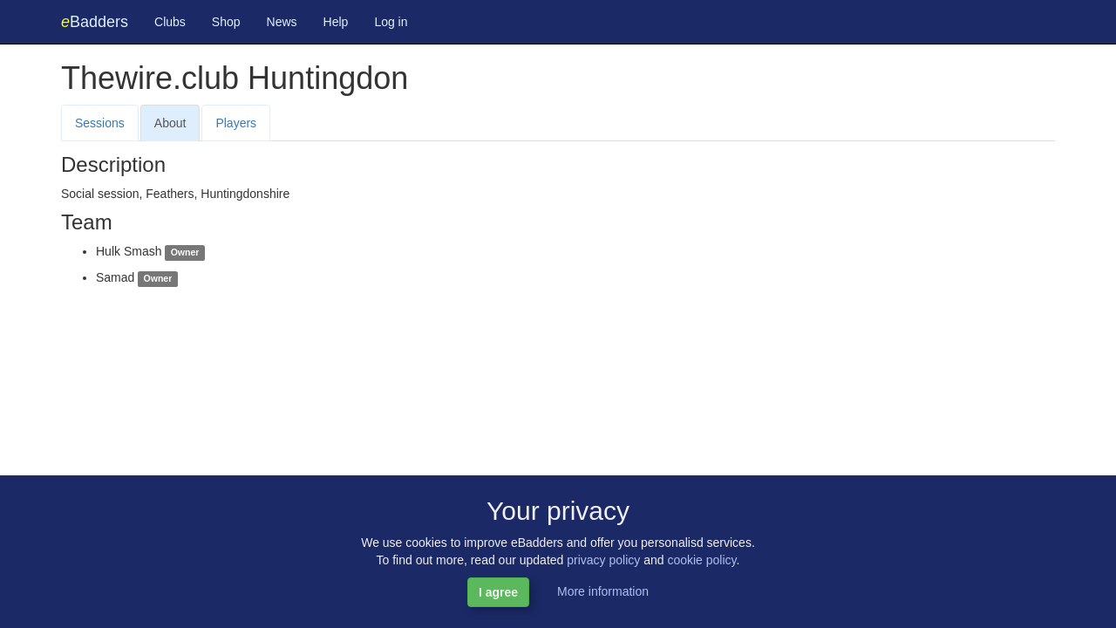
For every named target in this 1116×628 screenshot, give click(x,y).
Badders (94, 22)
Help (336, 22)
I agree (498, 592)
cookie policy (701, 560)
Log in (390, 22)
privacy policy (603, 560)
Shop (226, 22)
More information (603, 591)
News (282, 22)
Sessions (100, 123)
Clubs (170, 22)
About (170, 123)
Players (235, 123)
